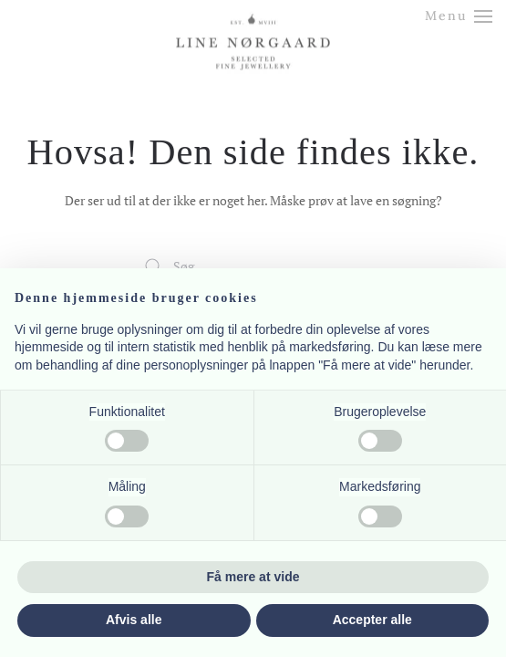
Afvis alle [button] (133, 619)
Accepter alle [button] (372, 619)
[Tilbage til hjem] (253, 25)
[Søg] (253, 266)
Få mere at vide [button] (253, 576)
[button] (459, 16)
